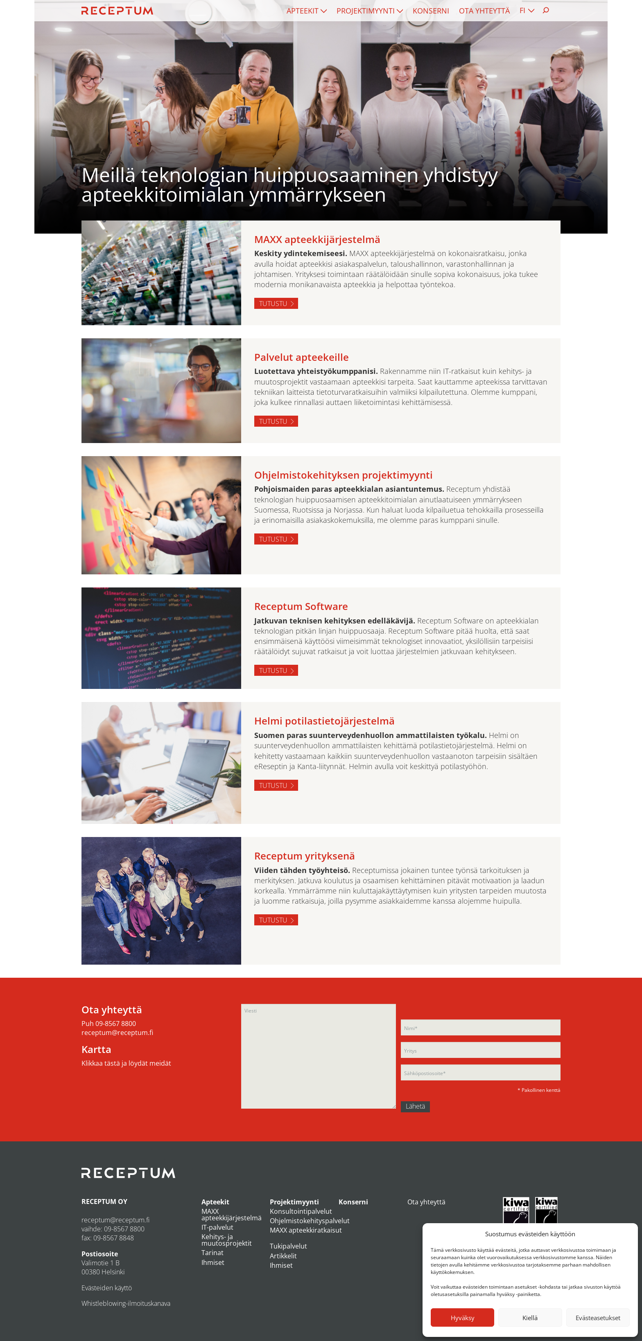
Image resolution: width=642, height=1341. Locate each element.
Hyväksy (463, 1318)
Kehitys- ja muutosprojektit (226, 1239)
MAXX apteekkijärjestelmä (231, 1214)
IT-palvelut (217, 1227)
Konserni (431, 11)
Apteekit (303, 11)
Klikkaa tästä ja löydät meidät (126, 1063)
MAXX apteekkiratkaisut (306, 1230)
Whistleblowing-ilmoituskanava (125, 1303)
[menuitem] (307, 11)
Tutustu (273, 303)
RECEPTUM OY (104, 1201)
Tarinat (212, 1252)
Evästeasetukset (598, 1318)
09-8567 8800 (115, 1023)
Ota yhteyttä (484, 11)
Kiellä (530, 1318)
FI (522, 10)
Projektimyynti (366, 11)
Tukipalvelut (288, 1246)
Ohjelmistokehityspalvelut (310, 1220)
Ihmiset (212, 1262)
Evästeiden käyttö (106, 1287)
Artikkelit (283, 1256)
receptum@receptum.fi (117, 1032)
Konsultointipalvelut (301, 1211)
